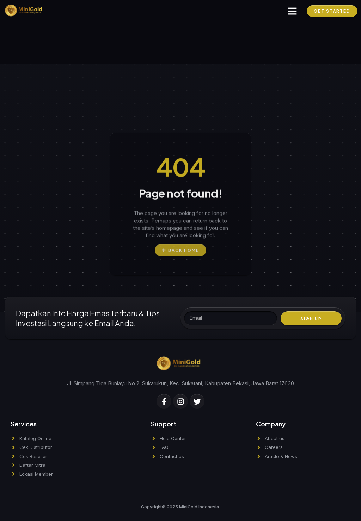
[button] (292, 11)
